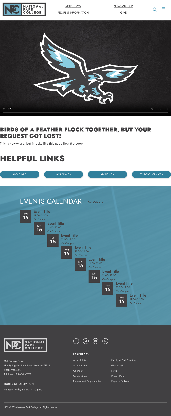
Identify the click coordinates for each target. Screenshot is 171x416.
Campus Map (80, 376)
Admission (107, 174)
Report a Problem (120, 381)
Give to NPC (118, 365)
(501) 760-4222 (12, 370)
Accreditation (80, 365)
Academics (63, 174)
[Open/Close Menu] (163, 9)
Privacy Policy (118, 376)
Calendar (77, 371)
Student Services (151, 174)
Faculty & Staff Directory (123, 360)
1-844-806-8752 (23, 374)
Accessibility (79, 360)
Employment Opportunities (87, 381)
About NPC (19, 174)
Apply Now (73, 6)
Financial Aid (123, 6)
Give (123, 13)
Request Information (73, 13)
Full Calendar (96, 202)
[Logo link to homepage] (24, 15)
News (114, 371)
